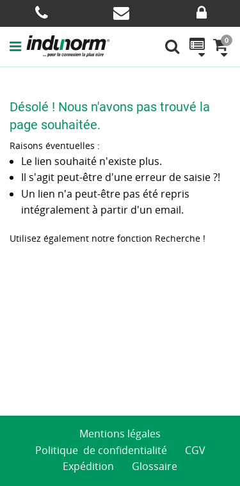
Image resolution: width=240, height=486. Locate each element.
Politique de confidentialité (101, 450)
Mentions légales (120, 434)
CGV (195, 450)
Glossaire (154, 466)
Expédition (88, 466)
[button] (18, 46)
